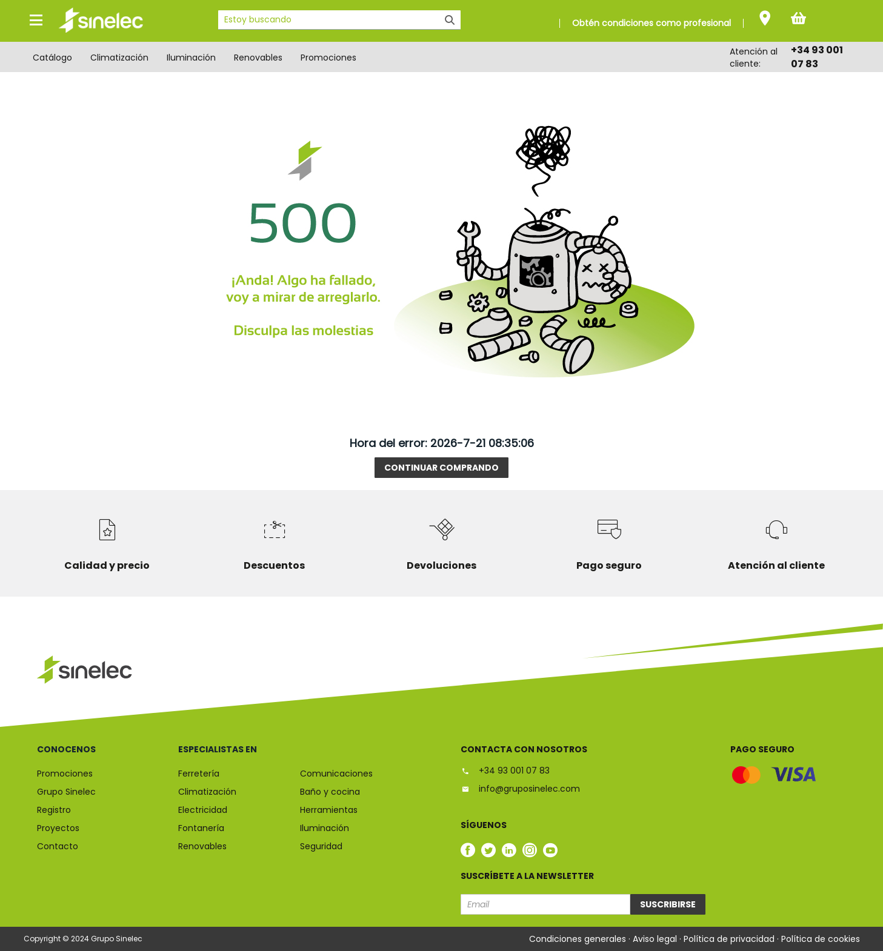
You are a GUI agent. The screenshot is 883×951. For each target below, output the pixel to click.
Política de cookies (820, 939)
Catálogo (52, 57)
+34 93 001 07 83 (505, 770)
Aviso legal (656, 939)
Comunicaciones (336, 773)
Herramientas (329, 810)
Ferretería (198, 773)
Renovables (258, 57)
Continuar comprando (441, 468)
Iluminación (191, 57)
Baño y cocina (330, 792)
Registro (54, 810)
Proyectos (58, 828)
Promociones (328, 57)
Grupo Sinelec (66, 792)
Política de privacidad (730, 939)
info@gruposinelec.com (520, 789)
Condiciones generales (578, 939)
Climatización (119, 57)
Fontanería (201, 828)
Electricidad (202, 810)
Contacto (57, 846)
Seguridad (321, 846)
